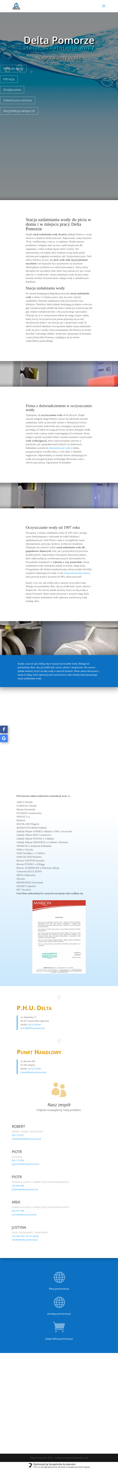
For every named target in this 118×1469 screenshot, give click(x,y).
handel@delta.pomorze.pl (33, 1072)
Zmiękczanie (12, 90)
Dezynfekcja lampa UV (19, 111)
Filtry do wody (13, 68)
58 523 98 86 (34, 1024)
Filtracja (8, 79)
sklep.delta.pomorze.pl (59, 1338)
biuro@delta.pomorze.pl (33, 1028)
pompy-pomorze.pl (59, 1313)
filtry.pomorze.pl (59, 1288)
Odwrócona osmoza (17, 100)
